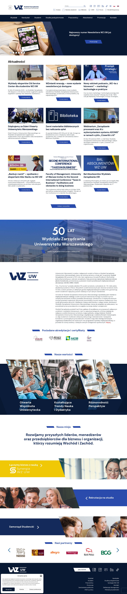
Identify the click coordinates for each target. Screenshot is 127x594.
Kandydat (116, 578)
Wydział (90, 578)
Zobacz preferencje (35, 589)
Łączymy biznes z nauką (23, 464)
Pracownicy (89, 583)
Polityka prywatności (112, 590)
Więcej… (108, 322)
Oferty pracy (89, 590)
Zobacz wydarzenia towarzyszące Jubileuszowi (63, 251)
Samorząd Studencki (24, 526)
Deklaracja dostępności (111, 587)
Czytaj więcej (26, 97)
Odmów (21, 589)
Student (90, 581)
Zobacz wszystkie (63, 206)
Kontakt (116, 585)
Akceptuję (9, 589)
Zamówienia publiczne (85, 587)
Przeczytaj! (93, 42)
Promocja (90, 585)
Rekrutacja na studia (99, 497)
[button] (41, 576)
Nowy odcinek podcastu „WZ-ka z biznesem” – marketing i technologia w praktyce (101, 86)
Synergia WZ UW (113, 583)
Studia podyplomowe (111, 581)
